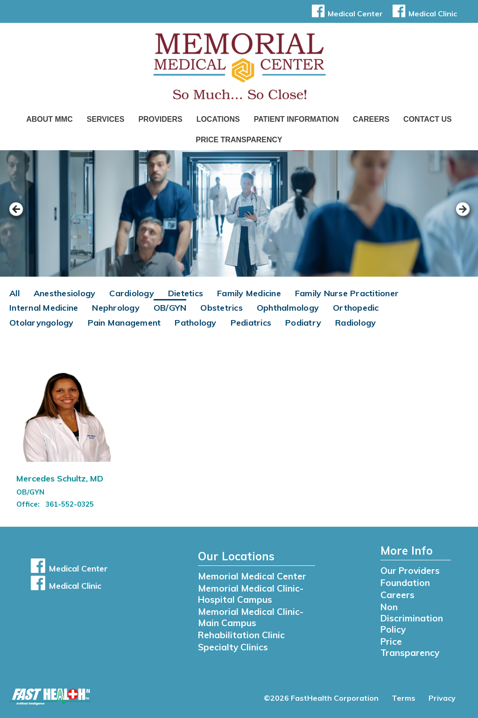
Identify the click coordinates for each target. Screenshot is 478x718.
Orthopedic (356, 307)
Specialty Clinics (233, 647)
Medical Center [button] (346, 13)
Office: (29, 504)
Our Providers (410, 570)
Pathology (195, 322)
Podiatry (303, 322)
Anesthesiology (65, 293)
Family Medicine (249, 293)
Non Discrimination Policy (411, 618)
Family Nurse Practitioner (347, 293)
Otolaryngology (41, 322)
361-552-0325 (69, 504)
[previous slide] (21, 215)
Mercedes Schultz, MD (59, 478)
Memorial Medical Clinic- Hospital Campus (250, 594)
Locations (218, 119)
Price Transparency (239, 140)
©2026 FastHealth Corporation (321, 698)
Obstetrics (221, 307)
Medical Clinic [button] (423, 13)
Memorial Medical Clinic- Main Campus (250, 617)
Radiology (355, 322)
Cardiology (131, 293)
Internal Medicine (43, 307)
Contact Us (427, 119)
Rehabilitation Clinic (241, 635)
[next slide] (457, 215)
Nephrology (116, 307)
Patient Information (296, 119)
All (14, 293)
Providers (160, 119)
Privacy (442, 698)
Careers (371, 119)
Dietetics (185, 293)
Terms (403, 698)
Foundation (405, 582)
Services (106, 119)
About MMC (49, 119)
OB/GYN (170, 307)
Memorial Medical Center (252, 576)
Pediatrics (251, 322)
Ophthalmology (288, 307)
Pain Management (124, 322)
